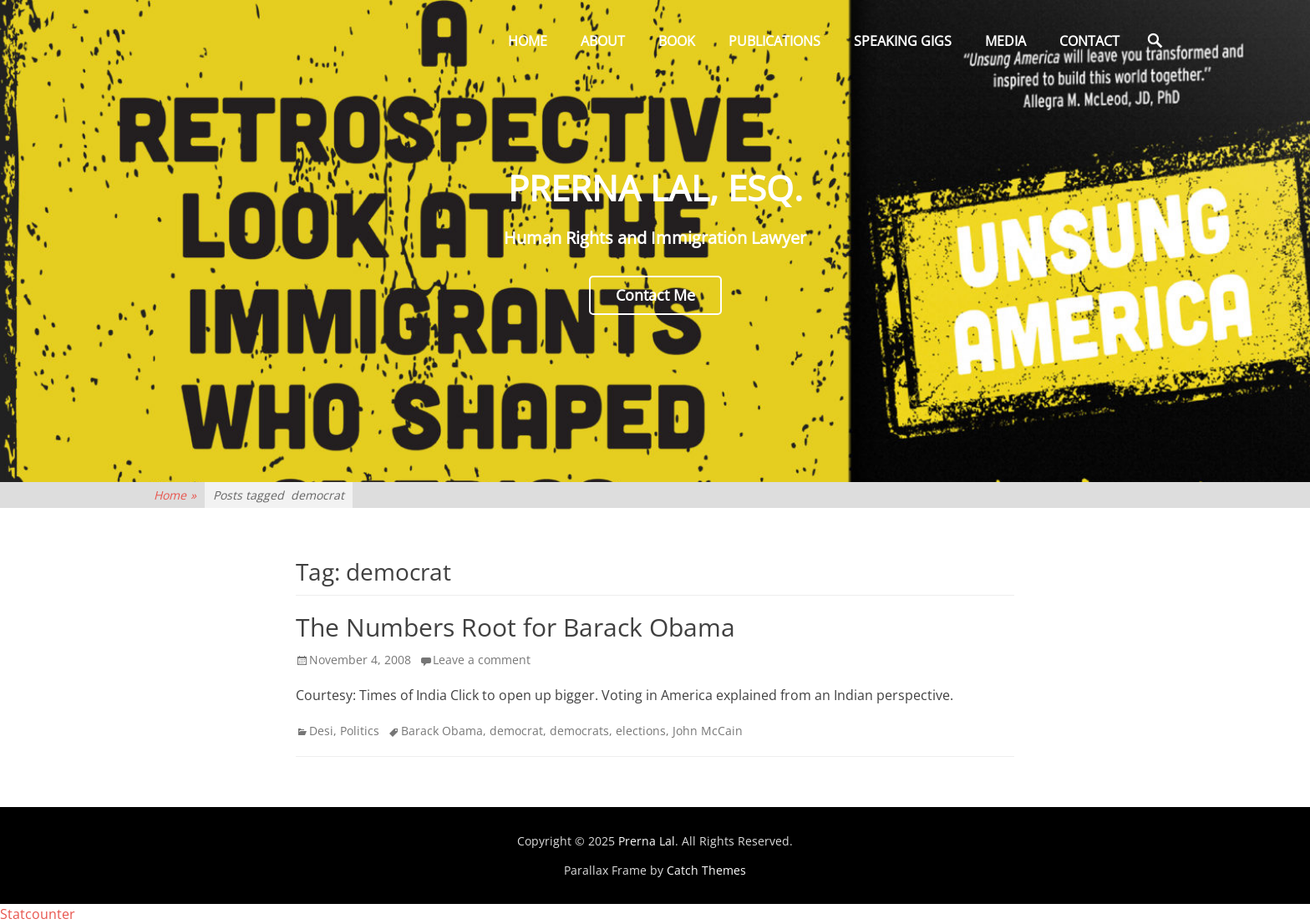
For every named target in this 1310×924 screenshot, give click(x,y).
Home (527, 41)
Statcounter (37, 914)
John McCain (708, 731)
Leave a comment (482, 660)
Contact (1089, 41)
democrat (516, 731)
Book (676, 41)
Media (1005, 41)
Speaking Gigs (903, 41)
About (603, 41)
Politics (359, 731)
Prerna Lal (646, 841)
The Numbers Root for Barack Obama (515, 627)
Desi (321, 731)
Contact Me (655, 295)
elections (641, 731)
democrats (579, 731)
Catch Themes (706, 870)
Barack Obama (442, 731)
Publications (774, 41)
